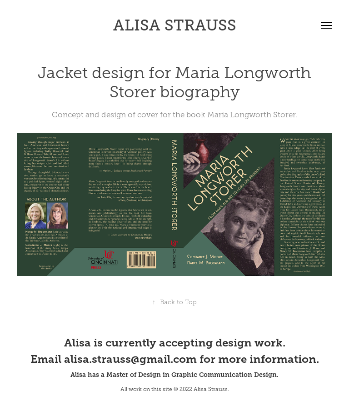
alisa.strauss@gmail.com (130, 359)
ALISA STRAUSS (174, 25)
